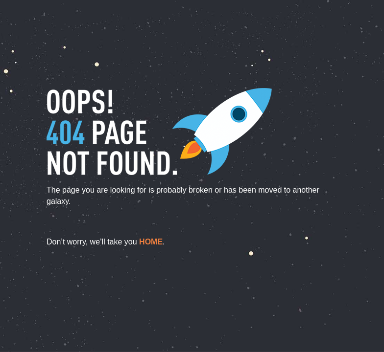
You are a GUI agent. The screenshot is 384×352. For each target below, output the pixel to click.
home (151, 242)
